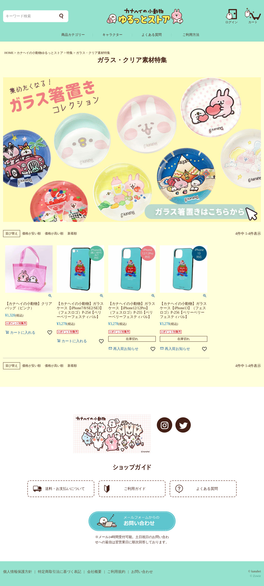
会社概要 (94, 572)
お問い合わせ (142, 572)
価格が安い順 (31, 233)
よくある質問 (152, 35)
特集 (70, 53)
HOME (8, 53)
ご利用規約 (116, 572)
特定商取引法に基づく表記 (59, 572)
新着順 (72, 233)
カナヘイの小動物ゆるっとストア (40, 53)
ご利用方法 (191, 35)
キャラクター (112, 35)
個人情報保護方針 (17, 572)
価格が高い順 (54, 233)
